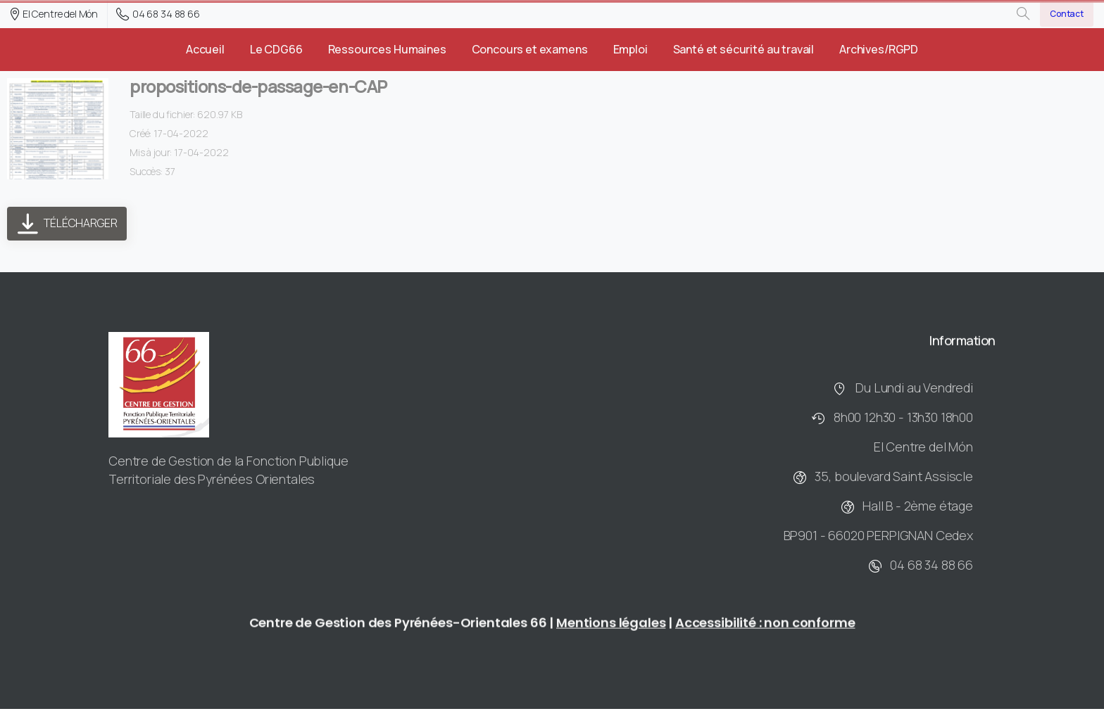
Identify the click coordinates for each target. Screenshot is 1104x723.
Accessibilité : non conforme (765, 627)
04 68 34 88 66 (158, 14)
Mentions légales (610, 627)
